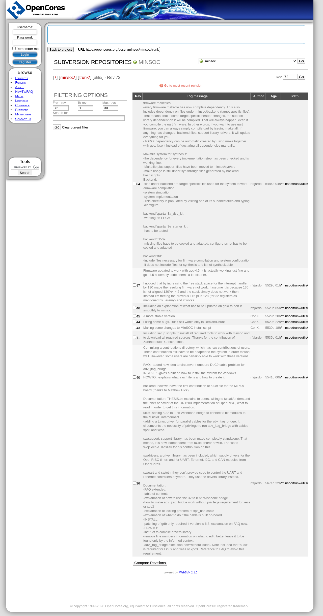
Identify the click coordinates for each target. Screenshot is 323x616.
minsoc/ (67, 77)
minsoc (149, 62)
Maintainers (23, 114)
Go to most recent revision (183, 85)
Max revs (109, 103)
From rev (59, 103)
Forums (20, 82)
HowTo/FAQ (24, 91)
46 (138, 308)
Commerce (22, 105)
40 (138, 377)
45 (138, 316)
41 (138, 338)
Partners (21, 110)
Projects (21, 78)
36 (138, 483)
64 (138, 184)
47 (138, 285)
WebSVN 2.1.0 (188, 572)
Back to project (60, 49)
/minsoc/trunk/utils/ (294, 184)
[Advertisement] (25, 140)
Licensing (21, 101)
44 (138, 322)
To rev (81, 103)
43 (138, 328)
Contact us (23, 119)
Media (19, 96)
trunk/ (84, 77)
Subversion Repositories (92, 62)
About (19, 87)
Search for (60, 113)
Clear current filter (75, 127)
